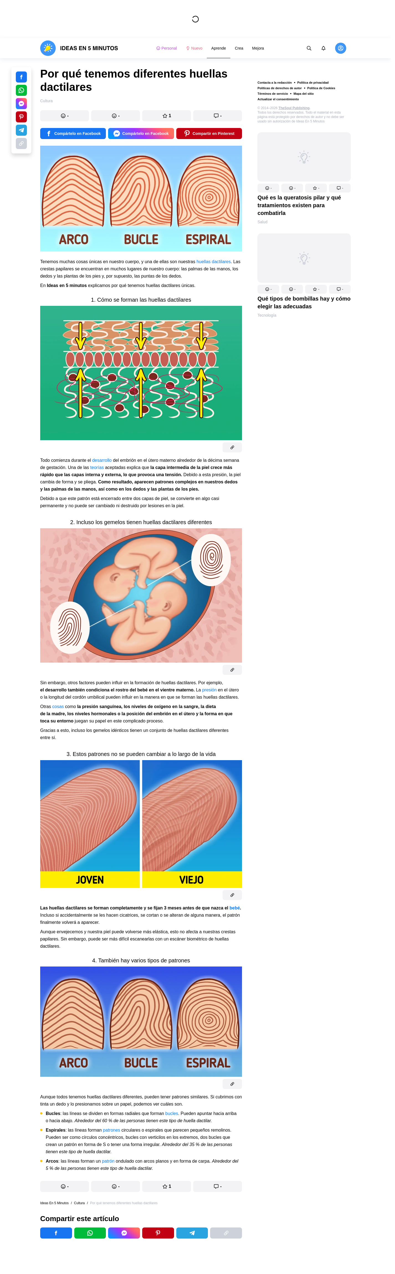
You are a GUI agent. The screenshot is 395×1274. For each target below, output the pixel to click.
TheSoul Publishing (294, 108)
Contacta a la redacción (275, 82)
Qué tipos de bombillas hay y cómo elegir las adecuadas (304, 302)
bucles (171, 1113)
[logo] (79, 48)
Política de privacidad (313, 82)
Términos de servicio (273, 93)
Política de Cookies (321, 88)
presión (209, 690)
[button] (268, 188)
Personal (166, 48)
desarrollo (102, 460)
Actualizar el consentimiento (278, 99)
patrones (111, 1130)
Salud (262, 222)
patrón (108, 1161)
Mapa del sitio (304, 93)
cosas (58, 706)
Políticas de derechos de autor (280, 88)
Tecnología (267, 315)
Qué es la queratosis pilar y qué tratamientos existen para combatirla (299, 205)
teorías (97, 467)
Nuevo (194, 48)
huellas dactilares (214, 261)
